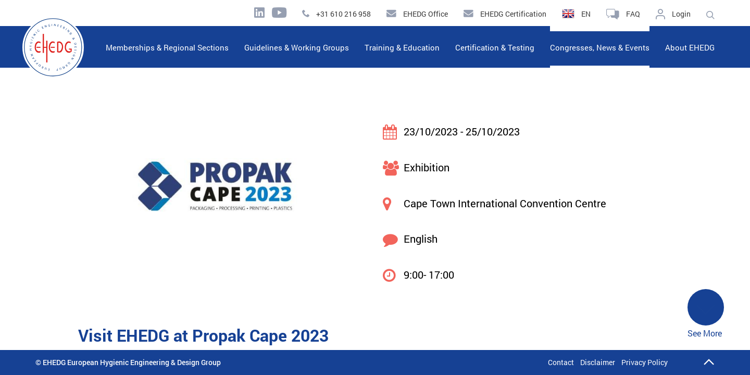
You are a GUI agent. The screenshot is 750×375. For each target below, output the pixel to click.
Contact (561, 362)
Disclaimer (597, 362)
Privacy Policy (644, 362)
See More (706, 314)
